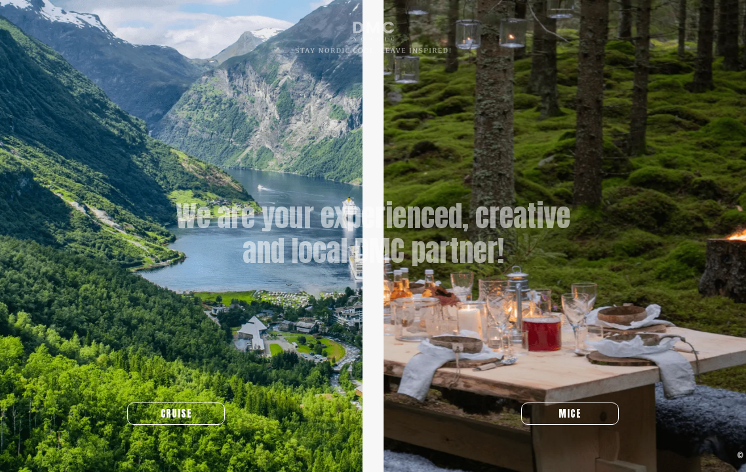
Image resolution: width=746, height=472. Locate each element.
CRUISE (170, 413)
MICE (576, 413)
